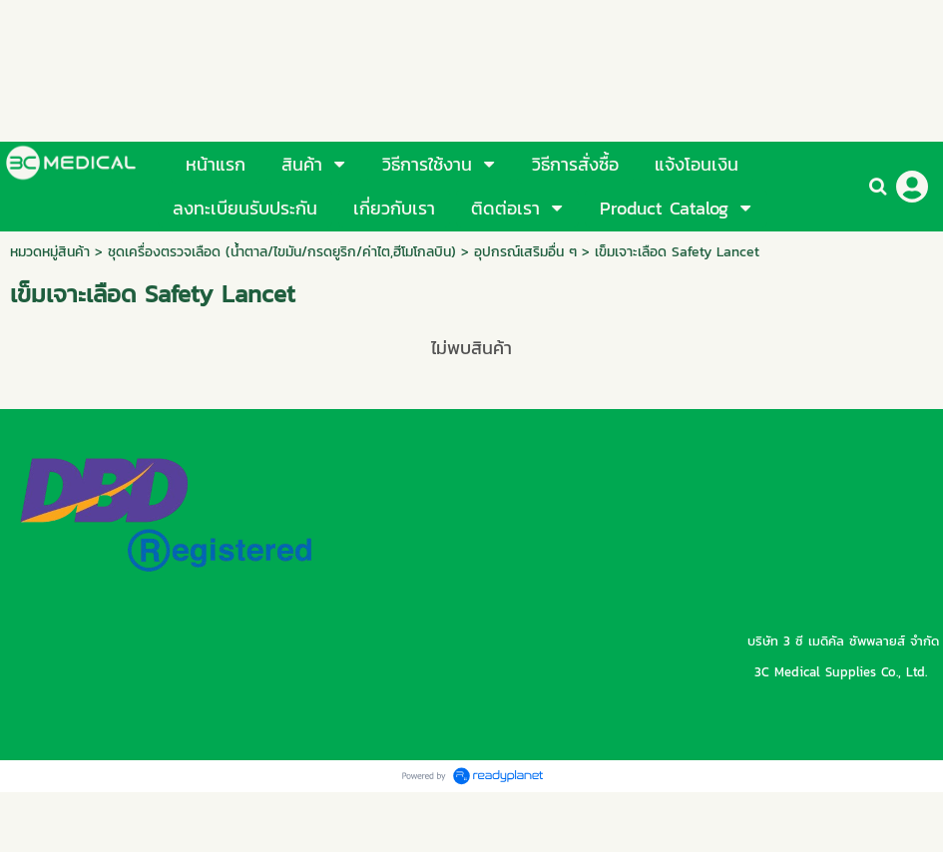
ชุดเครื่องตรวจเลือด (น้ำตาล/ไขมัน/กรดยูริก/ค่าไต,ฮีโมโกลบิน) (282, 251)
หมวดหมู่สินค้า (50, 251)
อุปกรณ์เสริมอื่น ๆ (525, 251)
